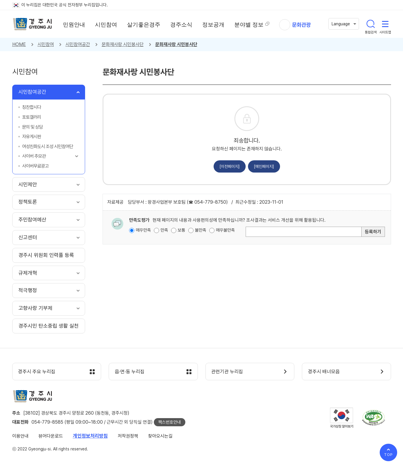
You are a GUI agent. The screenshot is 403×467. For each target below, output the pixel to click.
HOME (19, 44)
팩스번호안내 (169, 422)
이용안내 (20, 436)
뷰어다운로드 (50, 436)
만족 (164, 230)
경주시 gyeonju (32, 24)
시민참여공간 (78, 44)
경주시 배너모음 (324, 372)
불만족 (200, 230)
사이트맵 (385, 24)
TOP (388, 454)
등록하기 (373, 232)
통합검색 (370, 24)
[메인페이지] (264, 166)
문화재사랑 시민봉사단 (123, 44)
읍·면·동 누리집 (130, 372)
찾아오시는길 (160, 436)
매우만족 (143, 230)
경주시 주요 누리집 (37, 372)
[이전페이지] (229, 166)
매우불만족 (225, 230)
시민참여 (46, 44)
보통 (181, 230)
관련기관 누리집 (227, 372)
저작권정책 (128, 436)
